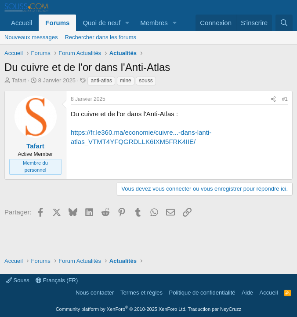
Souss (17, 280)
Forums (57, 22)
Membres (154, 22)
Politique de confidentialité (202, 292)
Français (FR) (57, 280)
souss (145, 80)
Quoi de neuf (101, 22)
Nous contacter (95, 292)
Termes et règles (141, 292)
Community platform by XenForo (121, 309)
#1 (285, 99)
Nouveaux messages (31, 37)
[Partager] (273, 99)
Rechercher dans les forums (100, 37)
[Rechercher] (284, 23)
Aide (247, 292)
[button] (127, 23)
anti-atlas (101, 80)
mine (125, 80)
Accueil (21, 22)
